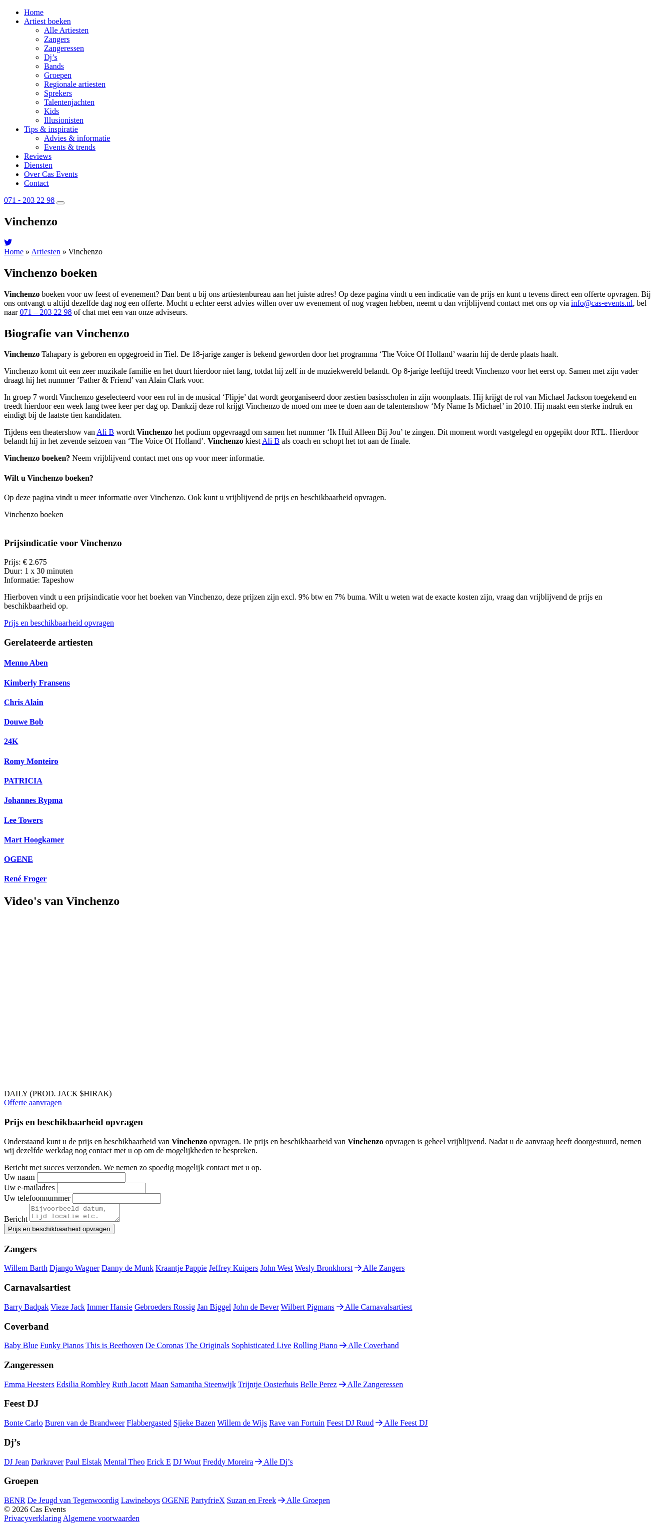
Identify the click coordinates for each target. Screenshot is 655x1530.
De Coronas (165, 1348)
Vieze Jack (67, 1310)
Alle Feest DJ (402, 1426)
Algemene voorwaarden (101, 1521)
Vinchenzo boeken (34, 514)
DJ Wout (187, 1465)
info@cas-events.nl (602, 303)
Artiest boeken (47, 21)
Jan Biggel (214, 1310)
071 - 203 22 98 (29, 200)
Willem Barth (26, 1271)
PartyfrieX (208, 1503)
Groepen (58, 75)
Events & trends (70, 147)
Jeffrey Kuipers (233, 1271)
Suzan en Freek (251, 1503)
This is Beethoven (115, 1348)
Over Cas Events (51, 174)
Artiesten (45, 251)
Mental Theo (124, 1465)
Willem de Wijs (242, 1426)
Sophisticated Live (262, 1348)
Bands (54, 66)
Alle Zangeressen (371, 1387)
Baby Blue (21, 1348)
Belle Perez (318, 1387)
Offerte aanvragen (33, 1102)
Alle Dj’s (273, 1465)
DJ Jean (16, 1465)
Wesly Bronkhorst (324, 1271)
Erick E (158, 1465)
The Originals (208, 1348)
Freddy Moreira (228, 1465)
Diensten (38, 165)
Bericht (16, 1222)
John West (276, 1271)
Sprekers (58, 93)
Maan (159, 1387)
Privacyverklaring (33, 1521)
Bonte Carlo (23, 1426)
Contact (36, 183)
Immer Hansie (109, 1310)
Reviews (38, 156)
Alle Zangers (379, 1271)
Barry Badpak (26, 1310)
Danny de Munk (128, 1271)
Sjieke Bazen (195, 1426)
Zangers (57, 39)
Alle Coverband (369, 1348)
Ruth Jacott (130, 1387)
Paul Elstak (84, 1465)
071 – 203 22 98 (46, 312)
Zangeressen (64, 48)
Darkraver (47, 1465)
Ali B (105, 432)
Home (34, 12)
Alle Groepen (304, 1503)
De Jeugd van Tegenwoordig (73, 1503)
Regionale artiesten (75, 84)
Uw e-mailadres (29, 1187)
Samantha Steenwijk (203, 1387)
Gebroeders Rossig (164, 1310)
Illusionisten (64, 120)
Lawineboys (140, 1503)
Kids (51, 111)
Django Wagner (75, 1271)
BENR (15, 1503)
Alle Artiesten (66, 30)
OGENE (175, 1503)
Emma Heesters (29, 1387)
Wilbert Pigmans (307, 1310)
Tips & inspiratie (51, 129)
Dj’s (51, 57)
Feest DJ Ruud (350, 1426)
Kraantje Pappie (181, 1271)
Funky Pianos (62, 1348)
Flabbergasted (148, 1426)
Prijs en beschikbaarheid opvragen (59, 623)
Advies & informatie (77, 138)
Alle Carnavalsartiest (374, 1310)
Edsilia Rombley (83, 1387)
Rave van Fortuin (296, 1426)
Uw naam (19, 1177)
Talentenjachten (69, 102)
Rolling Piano (316, 1348)
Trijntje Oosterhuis (268, 1387)
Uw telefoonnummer (37, 1198)
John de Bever (256, 1310)
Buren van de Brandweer (85, 1426)
